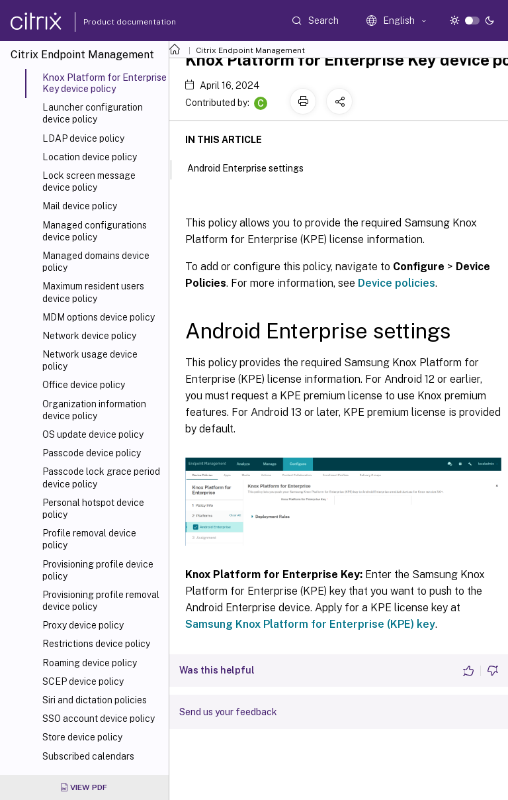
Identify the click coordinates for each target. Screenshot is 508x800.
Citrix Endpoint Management (250, 50)
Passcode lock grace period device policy (101, 477)
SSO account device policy (98, 718)
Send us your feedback (228, 712)
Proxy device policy (83, 625)
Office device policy (83, 384)
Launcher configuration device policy (92, 113)
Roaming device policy (89, 663)
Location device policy (89, 157)
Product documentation (113, 21)
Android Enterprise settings (252, 167)
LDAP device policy (83, 138)
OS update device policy (93, 434)
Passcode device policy (91, 453)
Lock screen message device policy (89, 181)
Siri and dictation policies (94, 700)
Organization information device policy (94, 410)
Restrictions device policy (96, 643)
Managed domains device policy (95, 261)
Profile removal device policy (89, 539)
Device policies (396, 283)
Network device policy (89, 335)
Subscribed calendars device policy (88, 762)
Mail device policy (79, 206)
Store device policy (82, 737)
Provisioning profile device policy (97, 570)
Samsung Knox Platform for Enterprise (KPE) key (310, 624)
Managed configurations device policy (94, 231)
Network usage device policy (90, 360)
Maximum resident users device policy (93, 292)
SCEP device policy (83, 681)
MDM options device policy (98, 317)
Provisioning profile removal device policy (100, 600)
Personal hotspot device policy (93, 508)
